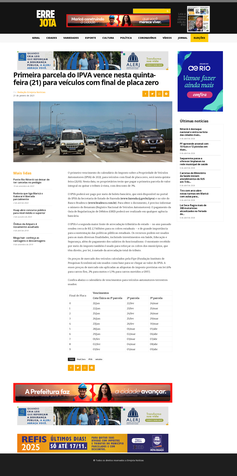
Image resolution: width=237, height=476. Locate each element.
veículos (98, 359)
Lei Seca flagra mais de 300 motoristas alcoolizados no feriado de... (193, 210)
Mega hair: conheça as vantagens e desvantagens (29, 239)
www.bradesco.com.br (102, 202)
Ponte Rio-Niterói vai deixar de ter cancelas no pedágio (31, 181)
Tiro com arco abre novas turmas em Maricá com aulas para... (194, 193)
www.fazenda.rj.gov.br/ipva (137, 198)
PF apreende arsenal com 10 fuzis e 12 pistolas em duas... (194, 146)
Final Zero (81, 359)
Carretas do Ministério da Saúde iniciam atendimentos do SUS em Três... (193, 177)
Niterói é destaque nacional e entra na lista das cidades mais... (194, 131)
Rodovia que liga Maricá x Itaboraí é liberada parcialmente (28, 196)
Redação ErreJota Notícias (31, 92)
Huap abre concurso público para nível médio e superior (29, 211)
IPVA (90, 359)
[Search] (167, 11)
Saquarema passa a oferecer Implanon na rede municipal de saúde (194, 161)
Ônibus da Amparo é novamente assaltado (26, 225)
